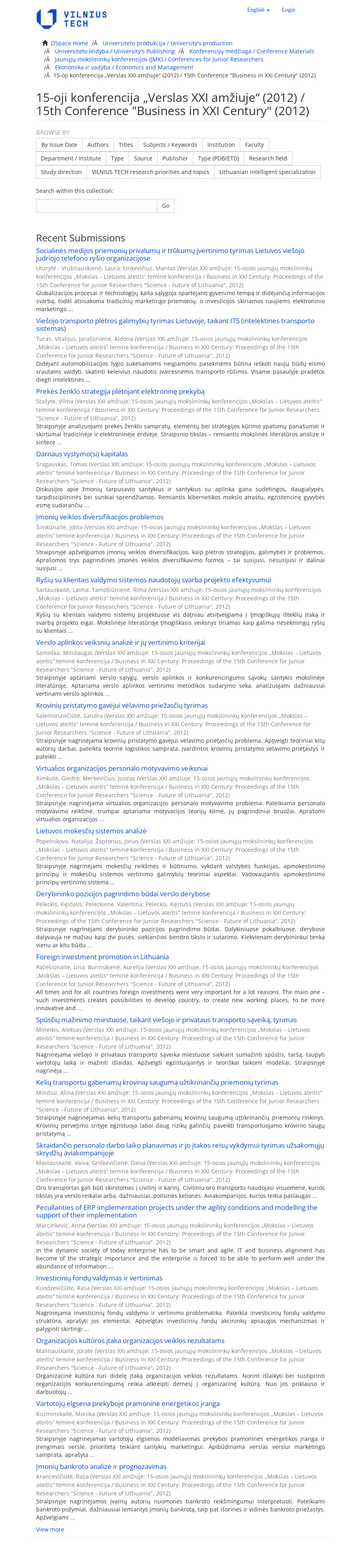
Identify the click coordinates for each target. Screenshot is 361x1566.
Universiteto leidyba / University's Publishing (115, 51)
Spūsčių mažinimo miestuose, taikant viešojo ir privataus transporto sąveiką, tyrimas (166, 1019)
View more (50, 1529)
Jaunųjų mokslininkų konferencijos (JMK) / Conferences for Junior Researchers (159, 59)
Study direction (61, 172)
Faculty (254, 144)
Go (165, 205)
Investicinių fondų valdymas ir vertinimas (99, 1277)
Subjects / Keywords (170, 144)
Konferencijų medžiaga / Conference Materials (251, 51)
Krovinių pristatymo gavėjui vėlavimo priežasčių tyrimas (122, 705)
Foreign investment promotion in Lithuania (102, 956)
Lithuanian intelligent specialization (267, 172)
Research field (268, 158)
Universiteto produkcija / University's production (168, 43)
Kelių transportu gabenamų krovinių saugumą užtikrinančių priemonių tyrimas (157, 1082)
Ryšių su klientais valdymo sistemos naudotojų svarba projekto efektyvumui (153, 579)
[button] (258, 10)
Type (117, 158)
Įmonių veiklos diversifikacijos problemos (100, 516)
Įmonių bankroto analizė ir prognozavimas (101, 1466)
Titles (126, 144)
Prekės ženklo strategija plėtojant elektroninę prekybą (120, 391)
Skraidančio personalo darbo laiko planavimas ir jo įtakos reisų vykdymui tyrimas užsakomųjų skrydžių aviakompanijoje (180, 1149)
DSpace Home (69, 43)
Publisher (175, 158)
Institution (221, 144)
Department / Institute (71, 158)
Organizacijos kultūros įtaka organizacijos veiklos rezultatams (130, 1340)
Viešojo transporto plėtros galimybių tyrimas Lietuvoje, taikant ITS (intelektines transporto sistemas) (175, 324)
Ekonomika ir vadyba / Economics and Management (124, 67)
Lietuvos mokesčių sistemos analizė (91, 830)
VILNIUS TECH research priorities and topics (150, 172)
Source (143, 158)
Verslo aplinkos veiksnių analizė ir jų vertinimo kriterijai (120, 642)
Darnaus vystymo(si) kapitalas (82, 453)
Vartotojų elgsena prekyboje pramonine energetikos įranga (128, 1403)
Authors (98, 144)
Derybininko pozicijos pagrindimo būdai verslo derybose (123, 893)
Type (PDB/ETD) (218, 158)
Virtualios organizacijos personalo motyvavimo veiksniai (122, 768)
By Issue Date (59, 144)
